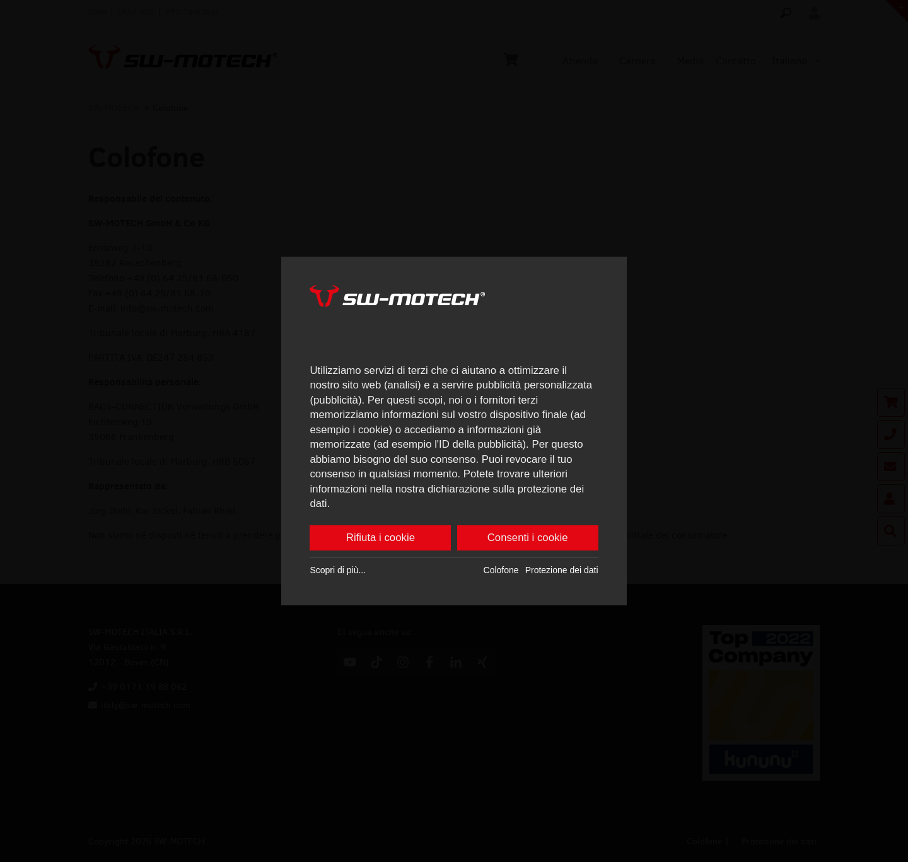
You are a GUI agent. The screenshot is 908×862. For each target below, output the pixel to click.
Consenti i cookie (527, 538)
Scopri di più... (338, 570)
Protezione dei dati (561, 570)
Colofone (501, 570)
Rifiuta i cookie (380, 538)
